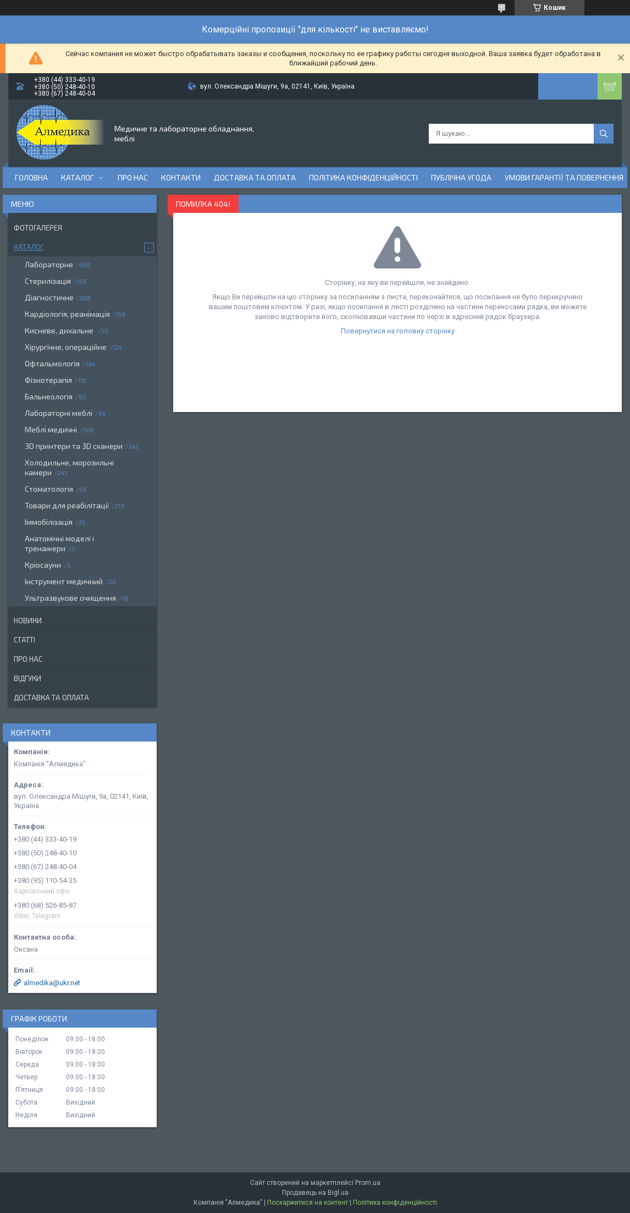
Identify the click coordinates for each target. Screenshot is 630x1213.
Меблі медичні (51, 429)
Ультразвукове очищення (70, 597)
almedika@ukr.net (52, 983)
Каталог (77, 177)
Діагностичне (49, 297)
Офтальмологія (52, 363)
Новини (28, 620)
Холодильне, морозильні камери (69, 467)
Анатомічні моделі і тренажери (59, 543)
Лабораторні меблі (58, 413)
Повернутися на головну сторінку (398, 331)
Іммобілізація (49, 521)
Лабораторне (49, 264)
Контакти (181, 177)
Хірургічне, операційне (66, 347)
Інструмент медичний (64, 581)
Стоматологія (49, 488)
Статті (24, 639)
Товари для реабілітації (67, 505)
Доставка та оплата (255, 177)
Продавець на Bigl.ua (315, 1192)
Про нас (133, 177)
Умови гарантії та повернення (564, 177)
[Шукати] (604, 134)
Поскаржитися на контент (307, 1202)
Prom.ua (367, 1183)
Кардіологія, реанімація (67, 314)
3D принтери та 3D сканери (74, 446)
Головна (31, 177)
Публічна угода (461, 177)
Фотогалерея (38, 227)
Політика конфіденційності (363, 177)
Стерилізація (48, 281)
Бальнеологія (49, 396)
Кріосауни (43, 564)
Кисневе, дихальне (60, 330)
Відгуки (27, 678)
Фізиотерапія (48, 380)
